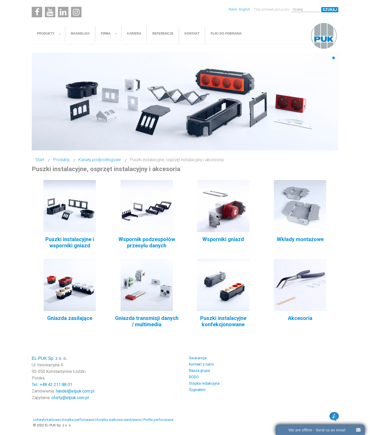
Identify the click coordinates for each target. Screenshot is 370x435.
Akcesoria (300, 318)
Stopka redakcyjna (204, 383)
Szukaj (330, 10)
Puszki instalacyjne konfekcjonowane (223, 321)
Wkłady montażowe (300, 239)
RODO (194, 377)
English (244, 9)
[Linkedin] (63, 12)
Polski (233, 9)
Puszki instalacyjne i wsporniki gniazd (69, 242)
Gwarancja (197, 358)
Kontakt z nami (201, 364)
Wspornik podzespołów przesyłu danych (146, 242)
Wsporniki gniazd (223, 239)
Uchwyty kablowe (46, 420)
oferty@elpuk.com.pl (70, 397)
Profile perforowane (158, 420)
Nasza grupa (199, 370)
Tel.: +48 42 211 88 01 (52, 384)
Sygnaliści (197, 390)
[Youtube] (50, 12)
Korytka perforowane (78, 420)
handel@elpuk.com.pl (75, 391)
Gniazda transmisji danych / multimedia (146, 321)
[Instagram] (76, 12)
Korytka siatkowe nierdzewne (118, 420)
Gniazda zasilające (69, 318)
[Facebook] (37, 12)
